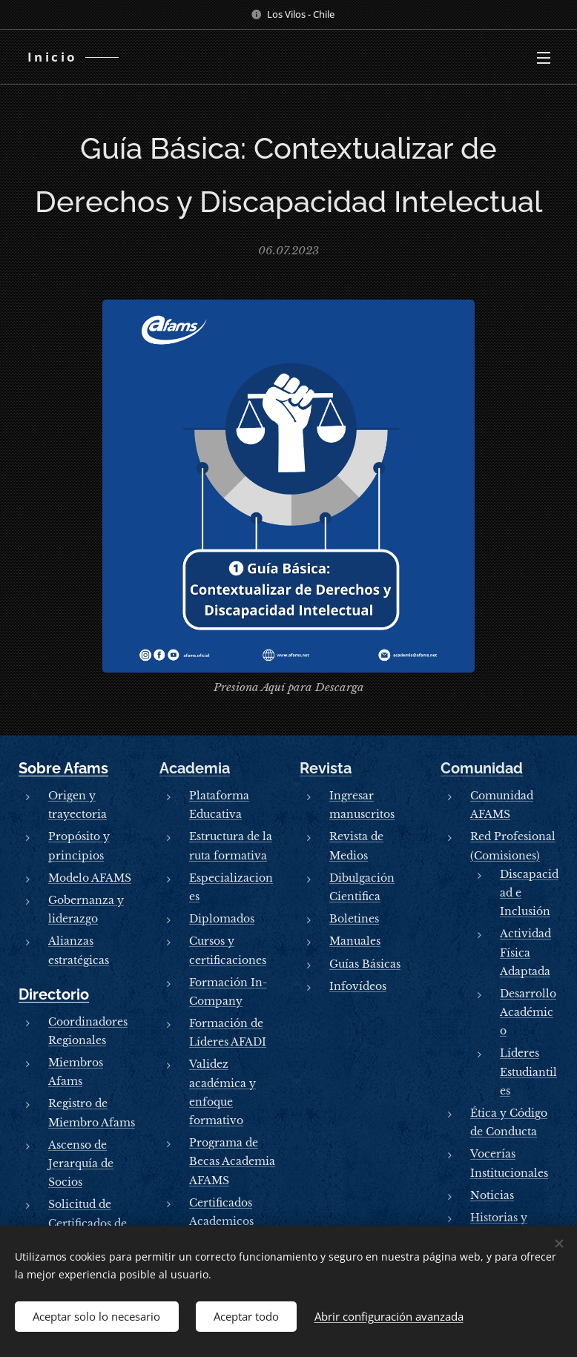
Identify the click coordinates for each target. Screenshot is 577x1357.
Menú (543, 58)
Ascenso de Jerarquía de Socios (80, 1163)
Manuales (354, 941)
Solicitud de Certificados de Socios (87, 1223)
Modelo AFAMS (89, 878)
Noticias (492, 1195)
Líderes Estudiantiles (528, 1071)
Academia (194, 768)
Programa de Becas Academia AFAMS (232, 1161)
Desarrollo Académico (528, 1012)
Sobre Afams (63, 768)
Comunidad (482, 768)
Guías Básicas (364, 963)
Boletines (354, 918)
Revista (326, 768)
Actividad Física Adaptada (525, 952)
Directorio (54, 994)
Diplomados (221, 918)
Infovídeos (357, 986)
